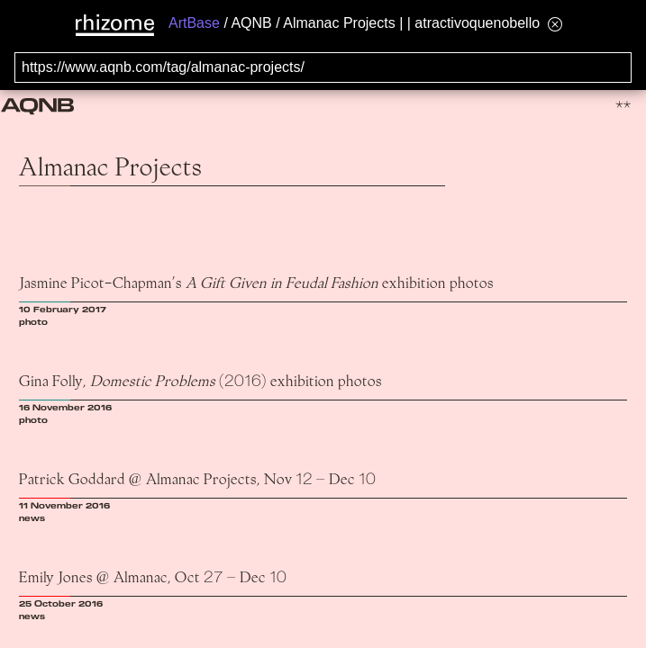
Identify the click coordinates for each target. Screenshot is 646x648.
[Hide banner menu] (555, 24)
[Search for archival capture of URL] (323, 67)
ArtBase (194, 23)
